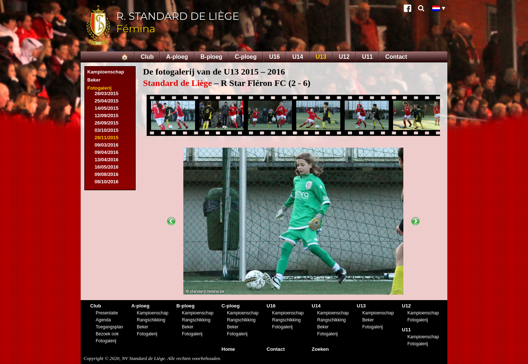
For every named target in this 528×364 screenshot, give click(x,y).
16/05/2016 (106, 167)
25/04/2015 (106, 101)
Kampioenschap (105, 72)
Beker (93, 80)
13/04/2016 (106, 159)
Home (228, 349)
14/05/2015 (106, 108)
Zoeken (320, 349)
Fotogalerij (99, 88)
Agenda (103, 319)
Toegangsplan (109, 326)
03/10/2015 (106, 130)
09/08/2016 (106, 174)
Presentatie (107, 313)
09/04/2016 (106, 152)
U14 (297, 57)
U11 (367, 57)
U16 (274, 57)
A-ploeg (177, 57)
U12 (344, 57)
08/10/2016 (106, 181)
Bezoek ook (107, 333)
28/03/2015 (106, 93)
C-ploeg (246, 57)
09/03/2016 (106, 145)
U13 (321, 57)
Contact (396, 57)
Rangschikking (151, 319)
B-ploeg (212, 57)
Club (147, 57)
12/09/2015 (106, 115)
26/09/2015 (106, 123)
